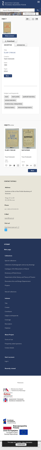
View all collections (10, 292)
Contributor (8, 311)
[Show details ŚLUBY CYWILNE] (18, 165)
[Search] (38, 10)
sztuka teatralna (10, 100)
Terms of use (9, 339)
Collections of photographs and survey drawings (20, 265)
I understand (21, 444)
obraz (6, 71)
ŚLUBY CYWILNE (10, 150)
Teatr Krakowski (9, 59)
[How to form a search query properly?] (37, 13)
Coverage (8, 320)
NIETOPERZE (26, 150)
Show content (9, 36)
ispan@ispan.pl (9, 218)
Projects (7, 285)
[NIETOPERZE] (29, 139)
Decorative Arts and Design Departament (18, 281)
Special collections (10, 261)
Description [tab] (8, 45)
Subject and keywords (11, 316)
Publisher (8, 328)
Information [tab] (21, 45)
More (32, 171)
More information (27, 442)
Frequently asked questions (13, 344)
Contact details (9, 348)
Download (9, 41)
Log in (7, 361)
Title (6, 303)
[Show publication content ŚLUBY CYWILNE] (14, 165)
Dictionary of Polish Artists (13, 273)
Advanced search (29, 13)
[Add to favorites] (32, 19)
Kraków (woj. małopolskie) (13, 104)
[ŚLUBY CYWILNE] (7, 27)
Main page (7, 249)
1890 (5, 65)
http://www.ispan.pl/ (12, 227)
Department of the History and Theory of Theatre (20, 277)
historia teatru (9, 107)
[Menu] (38, 1)
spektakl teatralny (29, 97)
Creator (7, 307)
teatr (6, 97)
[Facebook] (6, 230)
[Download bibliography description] (10, 165)
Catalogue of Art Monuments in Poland (17, 269)
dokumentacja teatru (25, 107)
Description (8, 324)
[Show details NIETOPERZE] (35, 165)
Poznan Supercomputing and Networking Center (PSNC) (21, 447)
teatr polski (15, 97)
